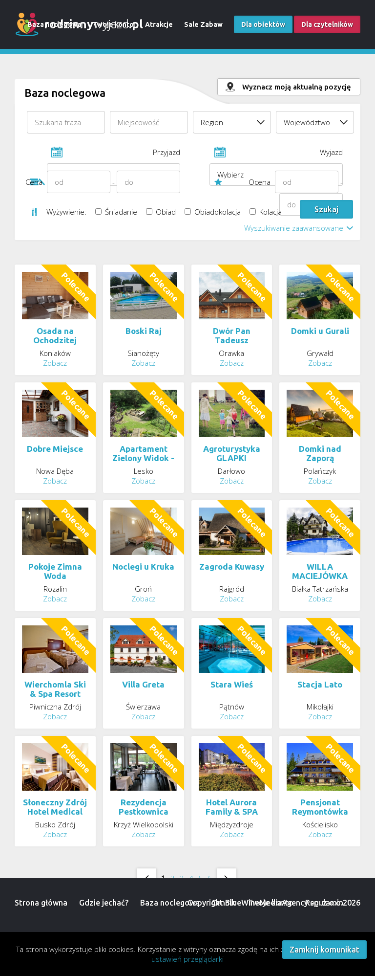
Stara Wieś (231, 684)
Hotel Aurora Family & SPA (232, 807)
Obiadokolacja (213, 212)
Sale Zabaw (203, 24)
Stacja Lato (319, 684)
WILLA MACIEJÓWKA (320, 571)
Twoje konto (113, 24)
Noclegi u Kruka (143, 566)
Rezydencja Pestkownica (143, 807)
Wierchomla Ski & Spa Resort (55, 689)
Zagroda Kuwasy (231, 566)
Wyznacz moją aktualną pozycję (296, 87)
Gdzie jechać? (103, 902)
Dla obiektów (263, 24)
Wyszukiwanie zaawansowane (293, 228)
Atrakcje (159, 24)
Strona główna (41, 902)
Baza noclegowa (54, 24)
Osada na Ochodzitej (55, 335)
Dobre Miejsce (55, 448)
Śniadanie (116, 212)
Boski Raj (143, 330)
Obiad (161, 212)
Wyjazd (276, 155)
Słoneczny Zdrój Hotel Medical (55, 807)
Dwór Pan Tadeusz (231, 335)
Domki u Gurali (320, 330)
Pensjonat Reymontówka (320, 807)
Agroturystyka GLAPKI (231, 453)
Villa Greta (143, 684)
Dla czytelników (327, 24)
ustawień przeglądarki (187, 959)
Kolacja (266, 212)
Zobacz (55, 363)
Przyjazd (113, 155)
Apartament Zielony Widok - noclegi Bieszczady (143, 462)
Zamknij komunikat (324, 949)
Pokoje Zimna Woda (55, 571)
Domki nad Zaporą (320, 453)
